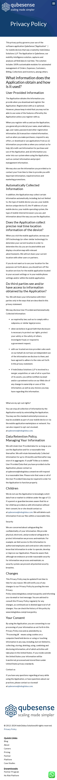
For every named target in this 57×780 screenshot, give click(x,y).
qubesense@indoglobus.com (20, 430)
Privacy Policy (10, 729)
